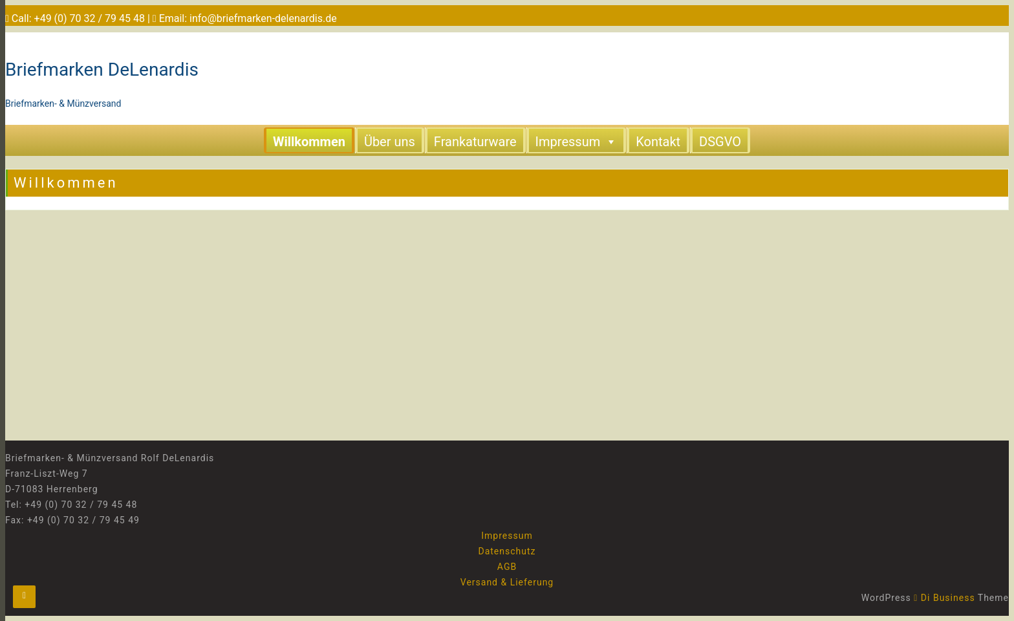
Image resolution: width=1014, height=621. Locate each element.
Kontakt (658, 141)
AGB (507, 566)
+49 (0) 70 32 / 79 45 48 (89, 18)
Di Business (944, 598)
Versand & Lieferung (507, 582)
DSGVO (720, 141)
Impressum (576, 141)
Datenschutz (506, 551)
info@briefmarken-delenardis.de (263, 18)
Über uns (389, 141)
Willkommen (309, 141)
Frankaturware (475, 141)
